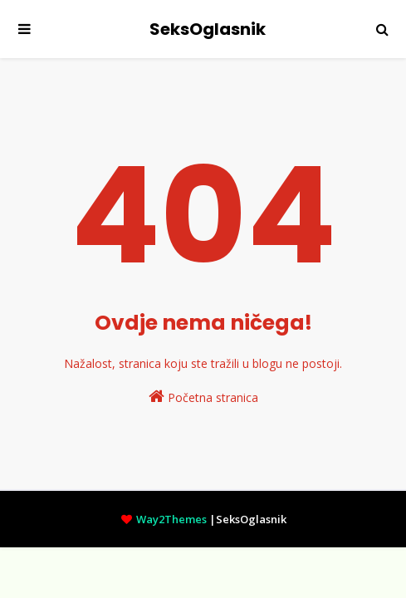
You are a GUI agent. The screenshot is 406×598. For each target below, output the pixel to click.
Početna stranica (203, 396)
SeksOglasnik (207, 29)
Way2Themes (171, 519)
